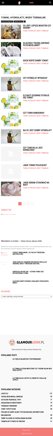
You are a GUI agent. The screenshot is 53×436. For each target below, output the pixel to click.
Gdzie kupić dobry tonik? (35, 60)
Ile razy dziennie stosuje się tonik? (36, 96)
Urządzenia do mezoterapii (11, 403)
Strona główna (5, 15)
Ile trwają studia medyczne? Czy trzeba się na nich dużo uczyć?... (32, 369)
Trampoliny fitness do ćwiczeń (13, 421)
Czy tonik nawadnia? (33, 113)
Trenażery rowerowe (9, 406)
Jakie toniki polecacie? (35, 165)
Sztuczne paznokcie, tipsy (11, 400)
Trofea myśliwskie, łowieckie (12, 397)
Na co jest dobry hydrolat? (37, 130)
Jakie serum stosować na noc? (36, 183)
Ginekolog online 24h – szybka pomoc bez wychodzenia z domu (28, 272)
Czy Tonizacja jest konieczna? (33, 149)
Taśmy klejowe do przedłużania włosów (16, 418)
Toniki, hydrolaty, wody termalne (35, 31)
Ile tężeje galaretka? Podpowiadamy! (27, 359)
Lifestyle (4, 394)
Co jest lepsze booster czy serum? (37, 26)
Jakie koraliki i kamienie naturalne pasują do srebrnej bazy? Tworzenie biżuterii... (30, 263)
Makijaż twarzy (18, 21)
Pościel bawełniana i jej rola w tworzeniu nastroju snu (29, 253)
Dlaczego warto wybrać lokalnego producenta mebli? (31, 282)
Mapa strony (26, 430)
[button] (50, 2)
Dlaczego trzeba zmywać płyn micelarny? (36, 44)
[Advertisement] (27, 8)
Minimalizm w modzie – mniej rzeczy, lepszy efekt (21, 241)
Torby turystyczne (8, 409)
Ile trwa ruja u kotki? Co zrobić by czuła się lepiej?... (29, 379)
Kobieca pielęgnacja (7, 21)
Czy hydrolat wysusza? (35, 78)
